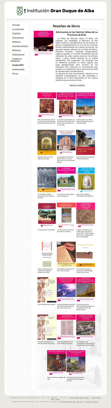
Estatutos (16, 33)
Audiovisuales (18, 69)
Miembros (16, 42)
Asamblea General (20, 46)
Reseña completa (77, 85)
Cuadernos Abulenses (16, 60)
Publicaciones (18, 54)
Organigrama (18, 38)
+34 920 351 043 (79, 398)
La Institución (18, 29)
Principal (16, 25)
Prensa (15, 73)
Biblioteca (16, 50)
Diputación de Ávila (71, 401)
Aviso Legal (91, 401)
